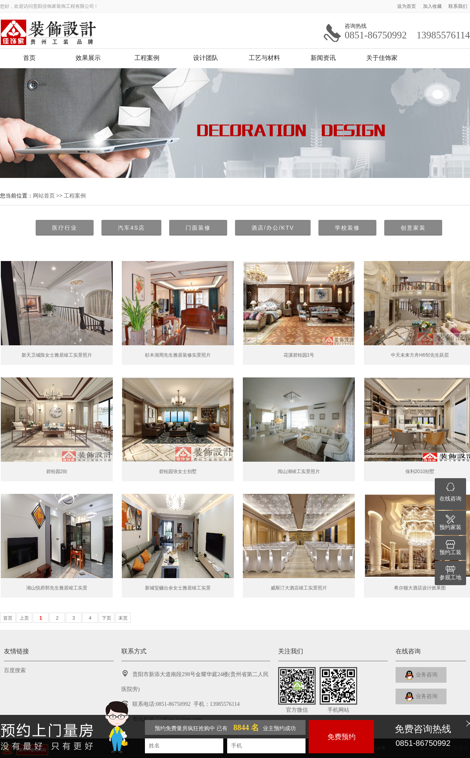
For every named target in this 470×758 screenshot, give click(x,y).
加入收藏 (433, 6)
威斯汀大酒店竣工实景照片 (299, 588)
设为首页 (407, 6)
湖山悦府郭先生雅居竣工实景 (56, 588)
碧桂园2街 (57, 471)
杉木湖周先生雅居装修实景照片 (178, 355)
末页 (123, 618)
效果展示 (88, 57)
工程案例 (146, 57)
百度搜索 (15, 670)
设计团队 (205, 57)
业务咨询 (421, 675)
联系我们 (457, 6)
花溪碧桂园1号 (299, 355)
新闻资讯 (323, 57)
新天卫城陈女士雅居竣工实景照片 (57, 355)
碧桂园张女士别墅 (178, 471)
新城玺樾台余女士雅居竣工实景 (178, 588)
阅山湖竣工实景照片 (299, 471)
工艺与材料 (264, 57)
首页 (29, 57)
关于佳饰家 (382, 57)
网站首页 (44, 195)
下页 (106, 618)
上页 (24, 618)
